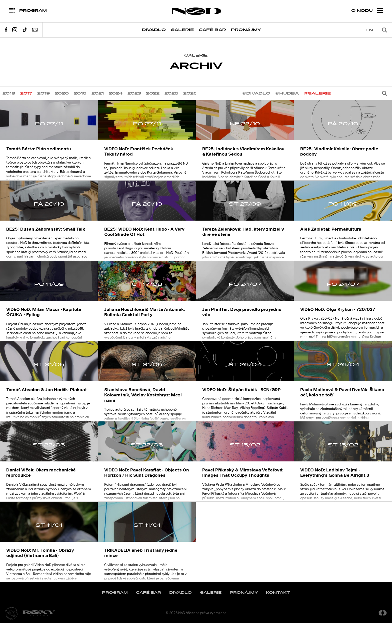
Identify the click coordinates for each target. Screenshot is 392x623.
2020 (62, 93)
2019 (43, 93)
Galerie (182, 30)
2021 (98, 93)
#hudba (287, 93)
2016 (80, 93)
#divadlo (256, 93)
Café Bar (212, 30)
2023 (134, 93)
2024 (115, 93)
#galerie (317, 93)
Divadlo (154, 30)
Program (115, 592)
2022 (153, 93)
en (369, 30)
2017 (26, 93)
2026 (190, 93)
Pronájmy (246, 30)
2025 (171, 93)
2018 (8, 93)
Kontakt (278, 592)
